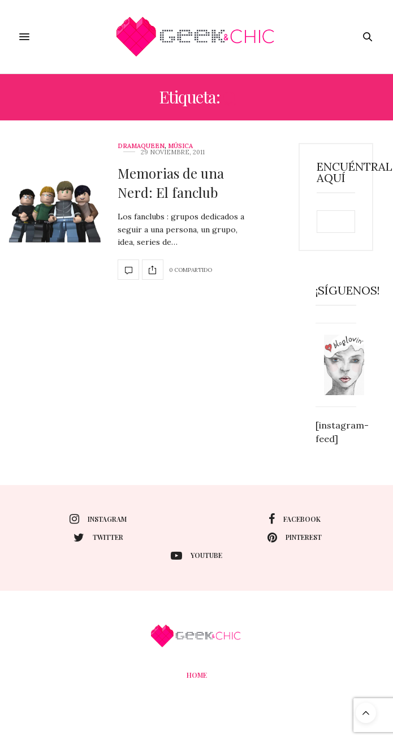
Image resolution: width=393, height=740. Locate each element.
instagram (98, 519)
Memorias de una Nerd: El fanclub (171, 182)
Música (180, 146)
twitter (98, 537)
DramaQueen (141, 146)
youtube (196, 555)
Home (197, 675)
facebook (295, 519)
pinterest (294, 537)
